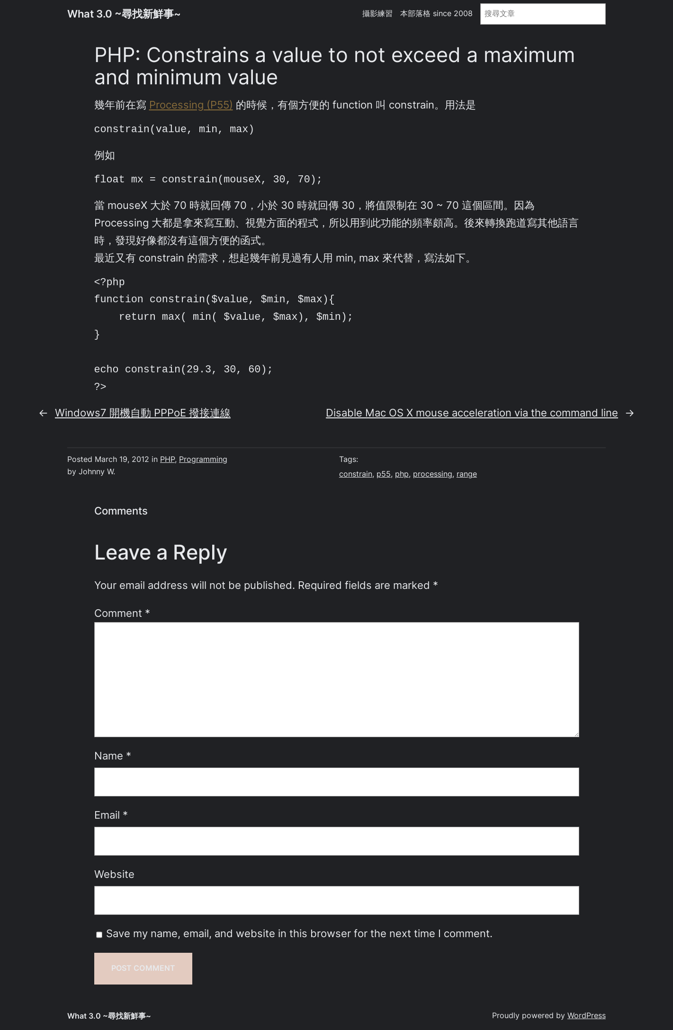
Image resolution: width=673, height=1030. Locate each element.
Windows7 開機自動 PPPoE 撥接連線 (143, 413)
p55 (384, 474)
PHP (167, 459)
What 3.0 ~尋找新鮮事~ (124, 14)
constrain (355, 474)
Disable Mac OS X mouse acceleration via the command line (472, 413)
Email (111, 815)
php (402, 474)
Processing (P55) (191, 105)
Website (114, 874)
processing (432, 474)
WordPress (586, 1015)
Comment (122, 613)
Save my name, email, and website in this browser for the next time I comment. (299, 933)
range (467, 474)
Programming (203, 459)
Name (112, 756)
